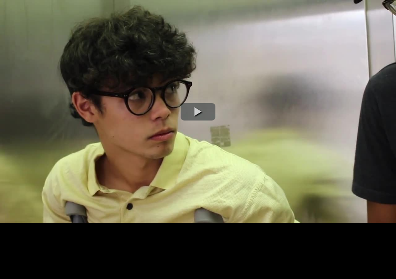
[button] (198, 112)
